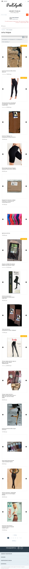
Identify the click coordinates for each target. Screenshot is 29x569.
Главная (3, 29)
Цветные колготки (6, 233)
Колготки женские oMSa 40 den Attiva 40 (9, 71)
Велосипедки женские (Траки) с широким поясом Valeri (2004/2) (9, 169)
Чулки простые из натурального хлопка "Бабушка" (9, 330)
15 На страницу (6, 42)
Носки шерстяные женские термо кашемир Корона (8, 461)
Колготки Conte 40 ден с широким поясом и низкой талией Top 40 (8, 526)
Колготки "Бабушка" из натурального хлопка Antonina (9, 136)
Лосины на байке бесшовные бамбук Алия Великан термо (8, 265)
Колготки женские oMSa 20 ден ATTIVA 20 (9, 429)
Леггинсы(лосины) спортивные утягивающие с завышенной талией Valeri (9, 104)
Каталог (5, 1)
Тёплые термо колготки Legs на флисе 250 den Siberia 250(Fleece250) (9, 362)
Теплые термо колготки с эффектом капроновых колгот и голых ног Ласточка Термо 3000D (9, 396)
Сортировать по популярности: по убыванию (12, 39)
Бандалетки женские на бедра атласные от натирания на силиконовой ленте (8, 201)
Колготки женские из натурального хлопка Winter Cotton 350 (8, 297)
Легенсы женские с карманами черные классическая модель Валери (9, 493)
